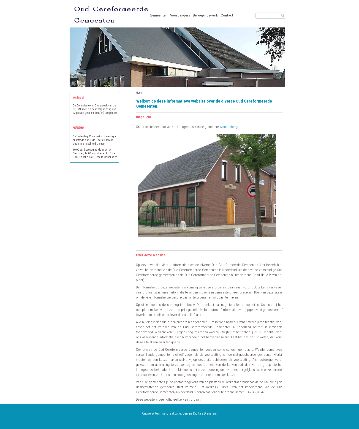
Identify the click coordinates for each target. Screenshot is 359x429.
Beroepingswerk (205, 15)
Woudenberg (229, 127)
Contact (227, 15)
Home (139, 92)
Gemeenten (158, 15)
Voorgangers (180, 15)
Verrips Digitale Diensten (199, 413)
